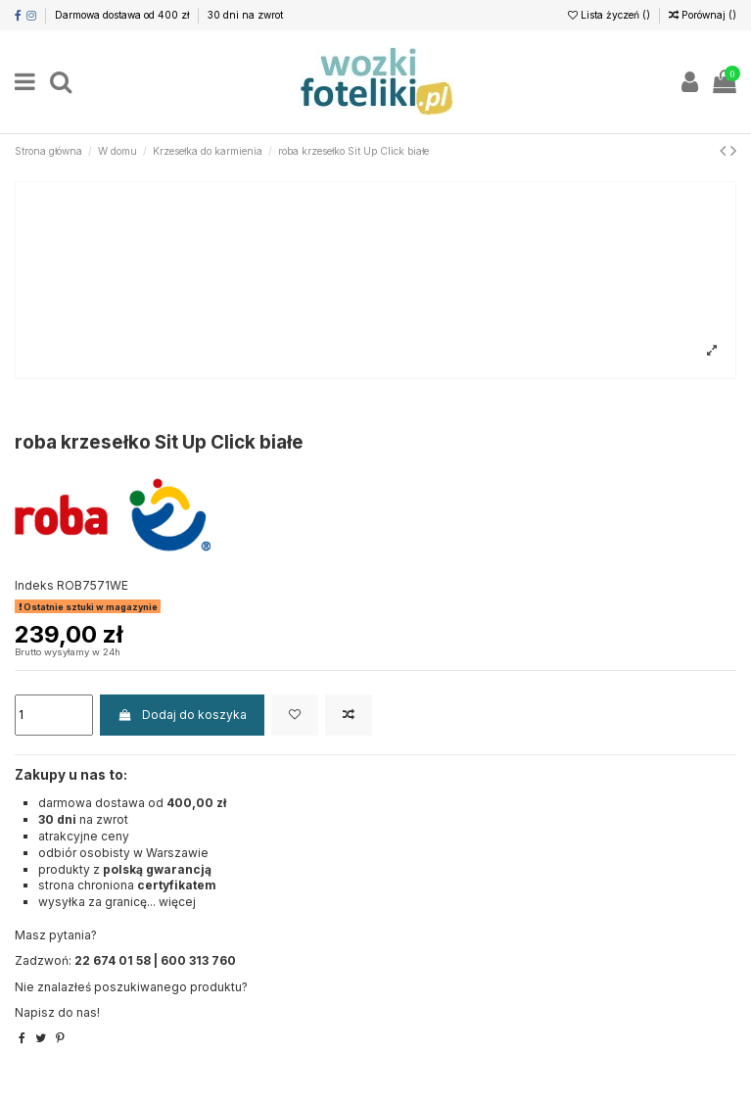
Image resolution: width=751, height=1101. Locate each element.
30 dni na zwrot (245, 15)
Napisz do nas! (57, 1012)
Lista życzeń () (610, 15)
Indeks (34, 585)
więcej (177, 901)
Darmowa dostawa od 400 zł (123, 15)
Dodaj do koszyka (181, 714)
